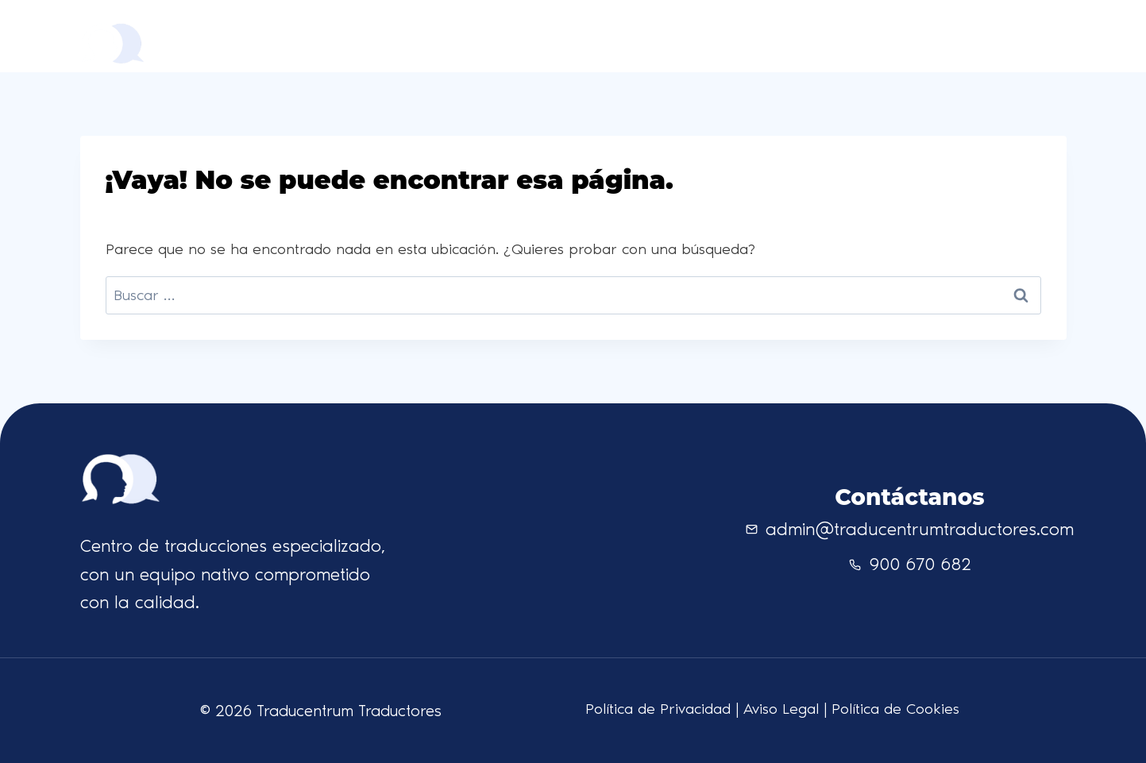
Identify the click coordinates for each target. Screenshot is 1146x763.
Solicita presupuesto (989, 35)
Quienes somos (679, 35)
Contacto (848, 35)
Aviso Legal (781, 708)
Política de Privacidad (658, 708)
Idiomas (774, 35)
